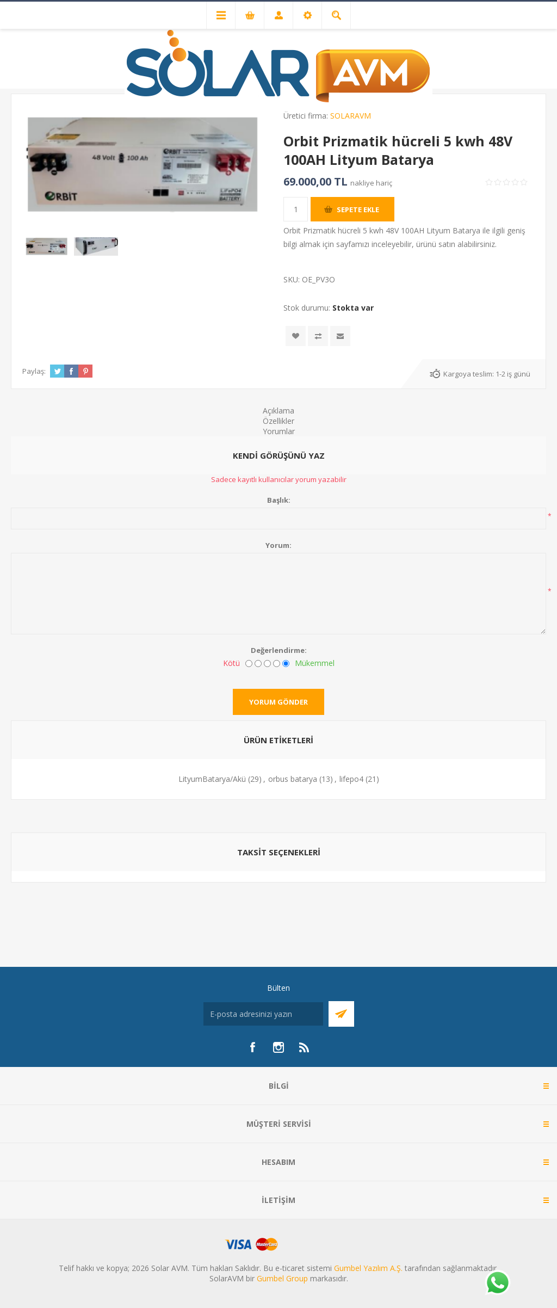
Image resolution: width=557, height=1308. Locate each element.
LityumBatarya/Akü (212, 779)
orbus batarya (292, 779)
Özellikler (278, 421)
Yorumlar (279, 431)
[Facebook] (252, 1047)
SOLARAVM (350, 115)
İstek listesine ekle (296, 336)
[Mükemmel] (285, 663)
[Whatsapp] (497, 1283)
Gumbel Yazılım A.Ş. (368, 1268)
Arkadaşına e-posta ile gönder (340, 336)
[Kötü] (248, 663)
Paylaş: (34, 371)
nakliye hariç (371, 183)
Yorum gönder (278, 702)
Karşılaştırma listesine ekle (318, 336)
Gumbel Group (282, 1278)
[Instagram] (278, 1047)
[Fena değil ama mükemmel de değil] (267, 663)
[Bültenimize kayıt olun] (263, 1014)
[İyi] (276, 663)
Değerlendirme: (279, 650)
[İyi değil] (258, 663)
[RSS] (304, 1047)
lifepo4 (351, 779)
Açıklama (278, 410)
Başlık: (278, 500)
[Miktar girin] (295, 209)
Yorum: (278, 545)
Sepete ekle (358, 209)
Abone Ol (341, 1014)
